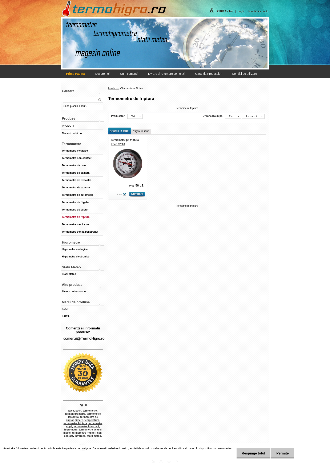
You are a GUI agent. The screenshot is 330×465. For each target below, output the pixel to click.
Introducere (113, 88)
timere (79, 420)
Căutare (68, 91)
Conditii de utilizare (244, 73)
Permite (282, 453)
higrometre (70, 429)
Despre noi (102, 73)
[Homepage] (75, 73)
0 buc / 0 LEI (225, 10)
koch (78, 410)
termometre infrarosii (86, 426)
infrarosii (80, 435)
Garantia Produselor (208, 73)
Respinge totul (253, 453)
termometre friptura (75, 423)
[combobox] (233, 116)
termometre (90, 410)
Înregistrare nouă (257, 11)
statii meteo (94, 435)
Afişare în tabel (119, 130)
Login (241, 11)
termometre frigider (84, 432)
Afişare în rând (141, 131)
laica (71, 410)
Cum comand (128, 73)
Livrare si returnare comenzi (166, 73)
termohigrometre (75, 413)
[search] (100, 100)
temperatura (91, 420)
